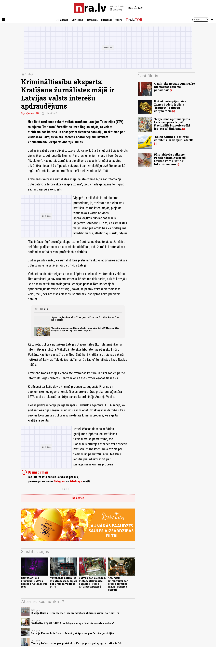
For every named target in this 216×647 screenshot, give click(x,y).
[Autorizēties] (212, 19)
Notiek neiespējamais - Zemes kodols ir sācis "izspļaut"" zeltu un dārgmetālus (170, 106)
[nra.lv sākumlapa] (90, 8)
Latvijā (30, 74)
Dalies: (66, 489)
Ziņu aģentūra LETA (30, 113)
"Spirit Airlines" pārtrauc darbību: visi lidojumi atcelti (173, 138)
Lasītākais (148, 75)
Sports (118, 19)
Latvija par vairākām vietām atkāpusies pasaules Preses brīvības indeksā (92, 582)
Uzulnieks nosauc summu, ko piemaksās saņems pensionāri (174, 87)
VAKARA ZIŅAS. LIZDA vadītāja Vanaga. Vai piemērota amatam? (72, 623)
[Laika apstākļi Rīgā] (135, 8)
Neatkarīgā (62, 19)
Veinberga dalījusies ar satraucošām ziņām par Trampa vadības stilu (63, 582)
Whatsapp (76, 481)
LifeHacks (106, 19)
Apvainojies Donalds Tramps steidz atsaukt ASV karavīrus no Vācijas (85, 318)
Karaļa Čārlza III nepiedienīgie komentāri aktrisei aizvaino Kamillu (75, 613)
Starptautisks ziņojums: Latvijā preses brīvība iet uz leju (34, 582)
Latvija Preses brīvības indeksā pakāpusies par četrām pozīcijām (73, 633)
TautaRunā (92, 19)
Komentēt (78, 498)
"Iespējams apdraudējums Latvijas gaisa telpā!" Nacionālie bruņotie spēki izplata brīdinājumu (85, 329)
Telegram (59, 481)
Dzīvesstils (77, 19)
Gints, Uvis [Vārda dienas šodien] (116, 9)
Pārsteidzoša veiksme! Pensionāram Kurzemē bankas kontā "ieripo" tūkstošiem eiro (170, 159)
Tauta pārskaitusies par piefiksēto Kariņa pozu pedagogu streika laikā (76, 643)
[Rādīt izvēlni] (3, 19)
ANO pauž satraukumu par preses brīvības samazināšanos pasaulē (118, 583)
